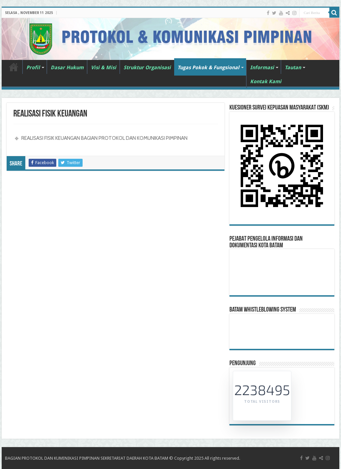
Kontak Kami (265, 82)
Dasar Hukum (67, 68)
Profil (33, 68)
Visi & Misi (103, 68)
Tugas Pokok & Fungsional (208, 68)
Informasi (262, 68)
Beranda (13, 67)
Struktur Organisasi (147, 68)
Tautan (293, 68)
